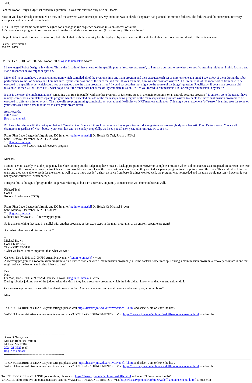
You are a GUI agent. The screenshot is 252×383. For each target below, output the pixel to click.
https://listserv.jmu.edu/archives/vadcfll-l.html (106, 307)
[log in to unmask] (70, 61)
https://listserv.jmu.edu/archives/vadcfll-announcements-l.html (161, 314)
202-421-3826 (12, 347)
